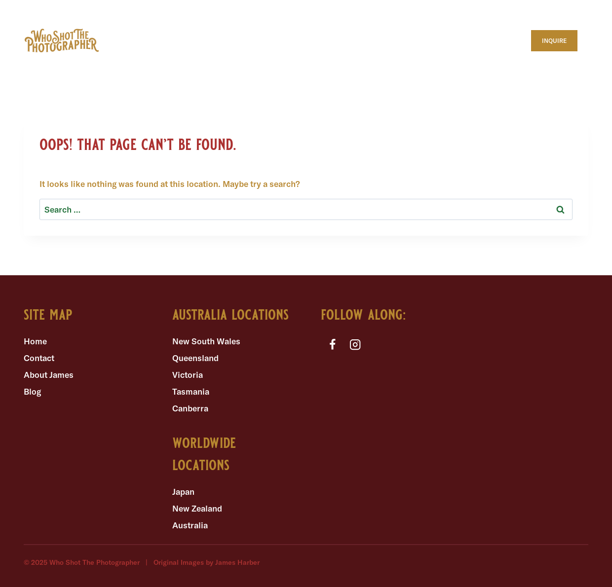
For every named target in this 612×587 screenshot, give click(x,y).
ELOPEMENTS (199, 50)
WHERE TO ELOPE (312, 30)
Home (35, 341)
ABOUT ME (135, 30)
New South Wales (206, 341)
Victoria (187, 374)
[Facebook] (332, 344)
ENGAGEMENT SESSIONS (407, 50)
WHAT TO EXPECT (217, 30)
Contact (39, 358)
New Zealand (197, 508)
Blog (32, 391)
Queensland (195, 358)
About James (49, 374)
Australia (190, 525)
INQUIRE (554, 40)
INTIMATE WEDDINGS (293, 50)
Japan (183, 491)
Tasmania (190, 391)
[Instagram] (355, 344)
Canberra (190, 408)
